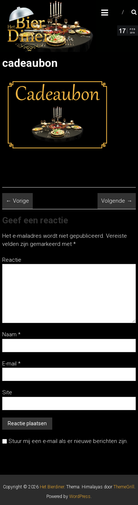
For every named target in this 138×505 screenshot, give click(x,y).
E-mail (11, 363)
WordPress (80, 496)
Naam (11, 334)
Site (7, 392)
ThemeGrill (123, 486)
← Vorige (17, 200)
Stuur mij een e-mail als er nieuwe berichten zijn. (68, 441)
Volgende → (116, 200)
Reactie (11, 260)
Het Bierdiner (52, 486)
